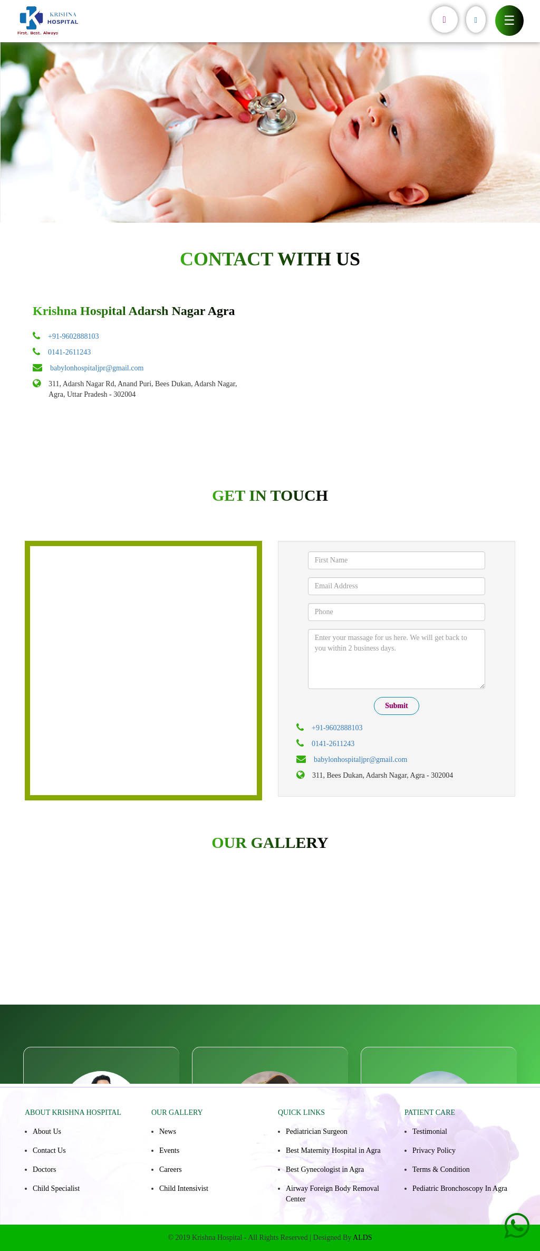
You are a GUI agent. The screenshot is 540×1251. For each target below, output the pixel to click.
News (167, 1131)
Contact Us (49, 1150)
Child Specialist (56, 1188)
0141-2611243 (69, 352)
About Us (47, 1131)
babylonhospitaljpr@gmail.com (96, 368)
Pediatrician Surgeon (317, 1131)
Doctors (44, 1169)
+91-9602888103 (73, 336)
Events (169, 1150)
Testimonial (429, 1131)
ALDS (362, 1238)
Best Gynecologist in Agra (325, 1169)
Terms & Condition (441, 1169)
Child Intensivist (183, 1188)
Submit (396, 706)
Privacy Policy (434, 1150)
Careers (170, 1169)
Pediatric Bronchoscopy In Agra (459, 1188)
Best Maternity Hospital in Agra (333, 1150)
